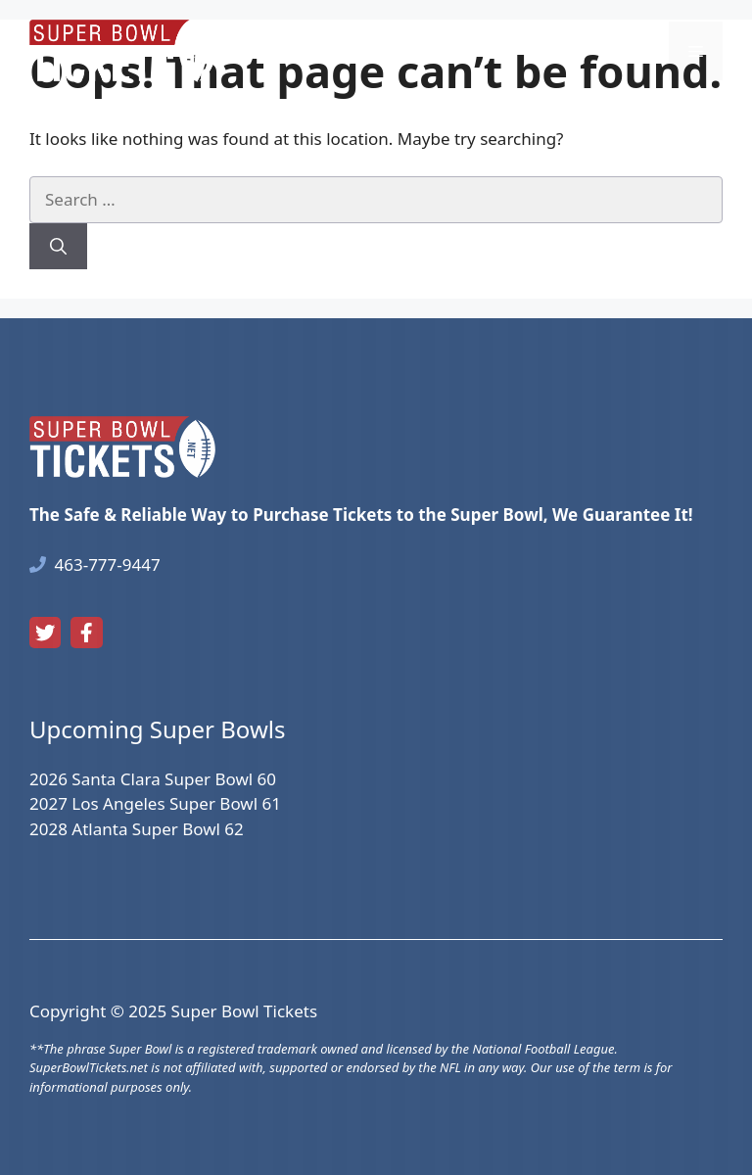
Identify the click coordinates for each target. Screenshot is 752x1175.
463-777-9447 (108, 564)
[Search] (58, 246)
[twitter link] (45, 632)
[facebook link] (86, 632)
